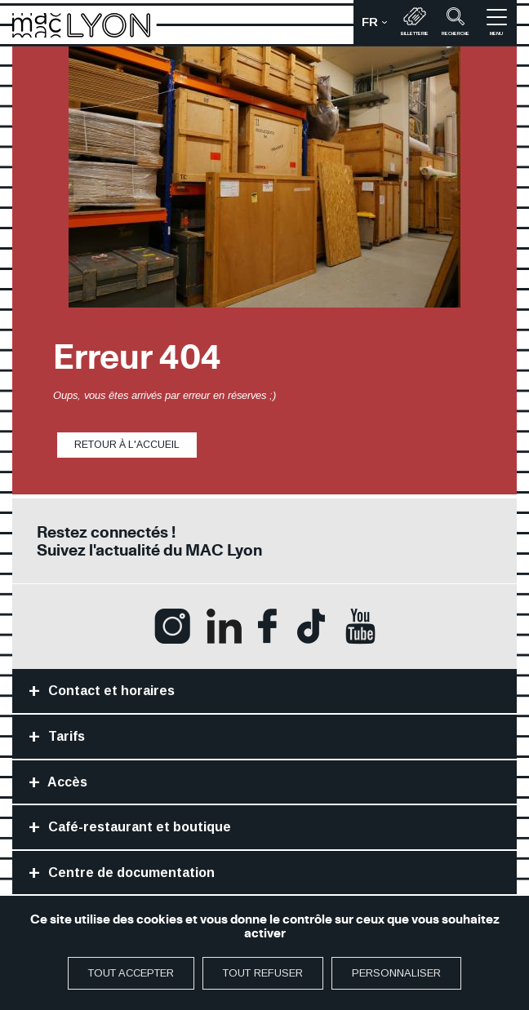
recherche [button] (455, 21)
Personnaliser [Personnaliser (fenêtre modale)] (396, 973)
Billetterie (415, 21)
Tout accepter (131, 973)
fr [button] (378, 26)
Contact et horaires (110, 691)
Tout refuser (263, 973)
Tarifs (65, 736)
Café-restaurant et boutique (138, 827)
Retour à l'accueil (127, 444)
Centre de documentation (130, 872)
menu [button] (497, 21)
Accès (66, 782)
